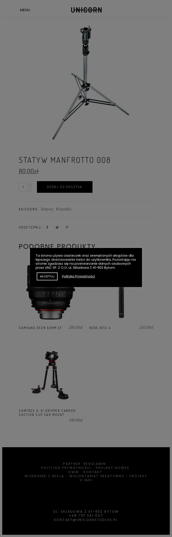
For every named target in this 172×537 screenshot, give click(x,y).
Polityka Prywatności (78, 276)
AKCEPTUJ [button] (47, 276)
